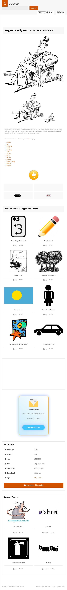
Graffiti (9, 154)
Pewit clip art (18, 275)
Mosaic (9, 158)
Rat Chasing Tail (18, 526)
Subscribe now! (33, 427)
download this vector (33, 485)
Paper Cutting (11, 161)
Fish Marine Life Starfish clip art (18, 344)
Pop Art (9, 165)
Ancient (9, 159)
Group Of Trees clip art (49, 275)
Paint (8, 148)
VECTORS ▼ (45, 12)
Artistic (9, 142)
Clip (35, 478)
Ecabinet (48, 526)
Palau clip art (18, 310)
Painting (9, 150)
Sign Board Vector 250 (18, 562)
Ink (7, 144)
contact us (46, 586)
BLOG (60, 12)
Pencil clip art (48, 241)
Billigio (48, 562)
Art (28, 139)
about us (38, 586)
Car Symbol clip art (48, 344)
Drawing (9, 146)
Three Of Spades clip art (18, 241)
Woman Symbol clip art (48, 310)
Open (8, 156)
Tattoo (8, 152)
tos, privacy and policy (58, 586)
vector (14, 3)
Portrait (9, 163)
